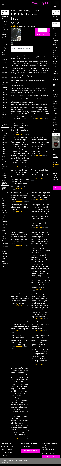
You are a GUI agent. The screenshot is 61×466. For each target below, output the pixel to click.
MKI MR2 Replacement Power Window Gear (56, 52)
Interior (4, 76)
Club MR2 (5, 243)
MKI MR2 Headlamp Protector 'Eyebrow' (56, 74)
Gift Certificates (4, 238)
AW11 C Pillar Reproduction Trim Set (56, 94)
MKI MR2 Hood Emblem (55, 154)
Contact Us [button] (51, 456)
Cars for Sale (4, 257)
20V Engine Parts (4, 137)
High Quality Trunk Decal (55, 116)
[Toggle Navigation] (3, 4)
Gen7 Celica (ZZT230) (4, 182)
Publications (5, 247)
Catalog (16, 11)
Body (33, 11)
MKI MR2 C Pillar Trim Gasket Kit (55, 126)
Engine (5, 48)
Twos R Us (14, 460)
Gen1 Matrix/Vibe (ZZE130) (4, 218)
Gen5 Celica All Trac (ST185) (4, 167)
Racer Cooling (4, 88)
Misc (3, 266)
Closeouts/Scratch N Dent (5, 35)
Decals (4, 227)
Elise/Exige (5, 193)
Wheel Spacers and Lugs (5, 131)
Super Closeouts (5, 262)
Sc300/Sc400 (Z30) (5, 211)
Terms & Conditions (6, 449)
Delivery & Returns (6, 452)
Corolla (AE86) (4, 188)
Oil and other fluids (5, 82)
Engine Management (5, 52)
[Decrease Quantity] (36, 30)
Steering (4, 93)
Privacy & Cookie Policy (7, 446)
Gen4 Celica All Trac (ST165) (4, 159)
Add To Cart (42, 34)
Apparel (4, 224)
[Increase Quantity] (48, 30)
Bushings (5, 28)
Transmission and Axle (4, 115)
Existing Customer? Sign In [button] (30, 451)
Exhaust (4, 58)
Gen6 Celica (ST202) (4, 175)
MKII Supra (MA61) (4, 198)
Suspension (4, 107)
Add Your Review (32, 26)
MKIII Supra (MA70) (4, 205)
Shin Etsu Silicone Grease (55, 85)
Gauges (4, 67)
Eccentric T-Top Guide (55, 42)
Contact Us (4, 456)
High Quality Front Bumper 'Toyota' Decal (55, 106)
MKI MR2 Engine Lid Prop (55, 64)
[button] (16, 34)
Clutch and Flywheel (5, 43)
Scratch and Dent (5, 252)
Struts (5, 102)
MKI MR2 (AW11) (25, 11)
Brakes (5, 24)
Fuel (4, 63)
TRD (4, 121)
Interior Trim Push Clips (55, 32)
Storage (4, 98)
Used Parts (4, 125)
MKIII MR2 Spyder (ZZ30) (4, 150)
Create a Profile (25, 446)
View (55, 188)
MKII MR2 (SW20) (5, 143)
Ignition (4, 71)
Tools (3, 230)
